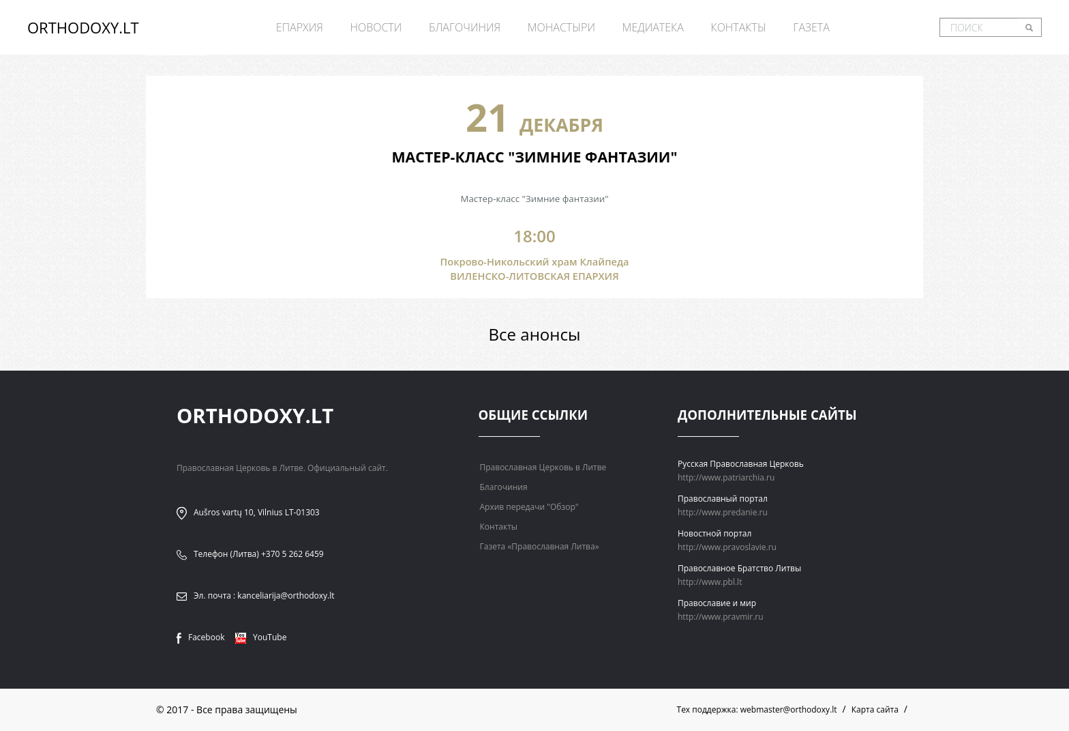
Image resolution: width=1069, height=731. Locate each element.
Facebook (200, 637)
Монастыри (561, 27)
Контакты (738, 27)
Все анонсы (535, 334)
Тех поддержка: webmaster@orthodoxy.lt (757, 709)
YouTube (260, 637)
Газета (811, 27)
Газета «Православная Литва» (539, 546)
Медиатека (653, 27)
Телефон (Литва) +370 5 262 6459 (259, 554)
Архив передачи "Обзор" (529, 507)
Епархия (299, 27)
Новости (376, 27)
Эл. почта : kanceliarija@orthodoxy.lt (264, 595)
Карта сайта (875, 709)
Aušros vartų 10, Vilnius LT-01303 (257, 512)
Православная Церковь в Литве (543, 467)
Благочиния (464, 27)
